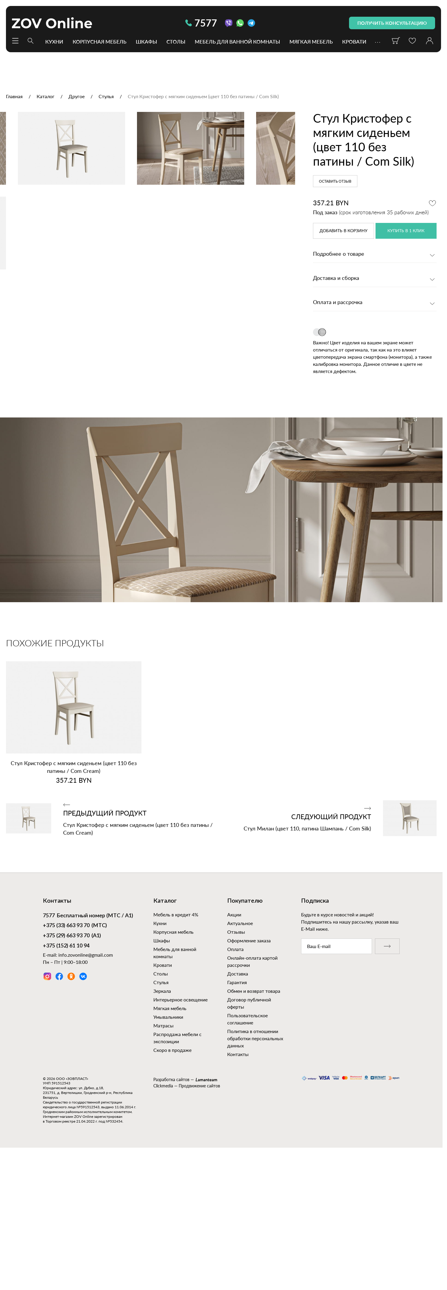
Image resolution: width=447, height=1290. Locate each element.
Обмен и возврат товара (253, 1130)
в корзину (343, 231)
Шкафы (146, 41)
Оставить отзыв (335, 181)
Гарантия (237, 1121)
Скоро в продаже (172, 1189)
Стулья (161, 1121)
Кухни (54, 41)
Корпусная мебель (99, 41)
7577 (201, 23)
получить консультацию (392, 23)
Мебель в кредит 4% (175, 1054)
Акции (234, 1054)
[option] (147, 208)
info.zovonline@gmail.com (85, 1094)
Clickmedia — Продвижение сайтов (186, 1225)
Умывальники (168, 1156)
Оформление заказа (249, 1080)
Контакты (238, 1193)
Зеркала (162, 1130)
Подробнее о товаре (338, 254)
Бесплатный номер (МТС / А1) (88, 1055)
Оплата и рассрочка (337, 302)
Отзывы (236, 1071)
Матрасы (163, 1165)
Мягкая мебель (311, 41)
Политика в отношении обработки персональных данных (255, 1178)
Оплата (235, 1088)
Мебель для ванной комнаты (237, 41)
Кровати (354, 41)
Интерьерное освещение (180, 1139)
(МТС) (75, 1065)
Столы (175, 41)
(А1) (72, 1076)
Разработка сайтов (171, 1218)
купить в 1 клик (405, 231)
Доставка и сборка (336, 278)
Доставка (237, 1113)
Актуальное (240, 1062)
